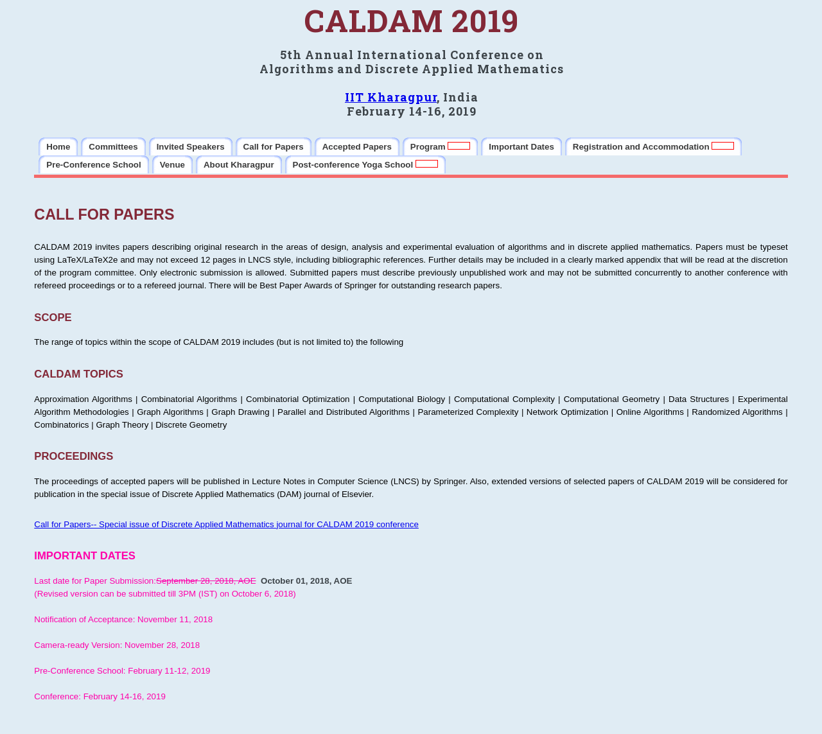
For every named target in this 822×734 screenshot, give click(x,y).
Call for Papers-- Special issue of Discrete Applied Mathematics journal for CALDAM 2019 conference (226, 524)
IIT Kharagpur (391, 97)
